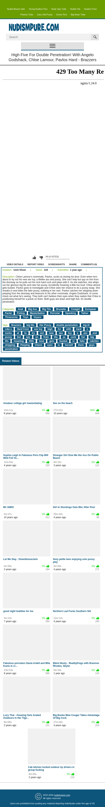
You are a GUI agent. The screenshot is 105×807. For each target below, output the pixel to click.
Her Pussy (45, 325)
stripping (10, 345)
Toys (25, 317)
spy (28, 337)
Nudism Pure (90, 9)
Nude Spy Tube (58, 9)
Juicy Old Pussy (44, 14)
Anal (20, 309)
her (83, 337)
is (59, 345)
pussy (8, 337)
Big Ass (32, 309)
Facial (8, 313)
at (18, 333)
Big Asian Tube (78, 14)
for (59, 329)
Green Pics (61, 14)
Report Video (35, 264)
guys (91, 345)
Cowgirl (75, 309)
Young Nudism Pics (38, 9)
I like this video (34, 258)
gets (51, 341)
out (42, 333)
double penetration (67, 325)
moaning (19, 341)
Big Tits (46, 309)
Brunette (61, 309)
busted (63, 341)
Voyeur (37, 317)
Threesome (11, 317)
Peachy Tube (26, 14)
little (31, 341)
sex (61, 333)
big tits (30, 325)
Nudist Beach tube (16, 9)
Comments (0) (89, 264)
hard (78, 329)
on (36, 337)
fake (82, 341)
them (81, 345)
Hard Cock (23, 329)
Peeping (25, 345)
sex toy (38, 329)
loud (41, 341)
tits (7, 341)
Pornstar (55, 313)
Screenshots (56, 264)
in (73, 341)
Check (38, 345)
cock (73, 337)
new (51, 333)
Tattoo (84, 313)
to (25, 333)
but (19, 337)
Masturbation (37, 313)
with (68, 329)
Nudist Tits (75, 9)
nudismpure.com (62, 795)
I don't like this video (41, 258)
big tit (86, 325)
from (46, 337)
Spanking (70, 313)
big (92, 337)
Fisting (21, 313)
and (95, 333)
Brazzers (16, 325)
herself (69, 345)
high (49, 329)
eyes (50, 345)
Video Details (15, 264)
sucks (8, 333)
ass (85, 333)
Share (73, 264)
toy (70, 333)
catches (94, 341)
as (64, 337)
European (90, 309)
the (56, 337)
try (33, 333)
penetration (11, 349)
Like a (8, 329)
